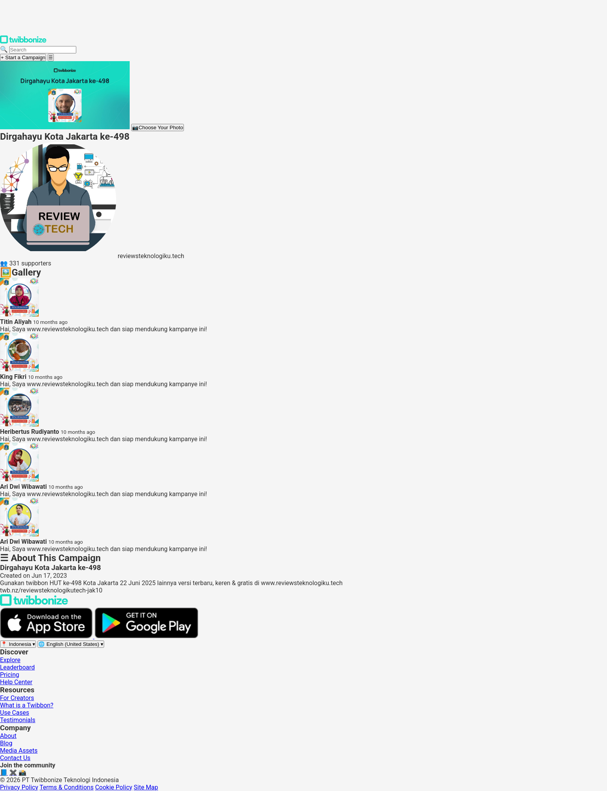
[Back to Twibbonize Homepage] (34, 604)
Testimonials (17, 720)
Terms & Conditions (66, 787)
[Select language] (71, 644)
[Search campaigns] (42, 49)
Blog (6, 743)
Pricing (9, 674)
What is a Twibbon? (26, 705)
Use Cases (14, 712)
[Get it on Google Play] (146, 636)
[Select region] (18, 644)
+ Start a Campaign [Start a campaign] (23, 57)
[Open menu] (51, 57)
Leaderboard (17, 667)
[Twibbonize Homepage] (23, 42)
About (8, 736)
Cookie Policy (113, 787)
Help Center (16, 682)
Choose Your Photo (157, 127)
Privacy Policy (19, 787)
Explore (10, 660)
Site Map (146, 787)
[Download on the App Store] (47, 636)
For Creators (17, 698)
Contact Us (15, 758)
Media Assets (19, 750)
